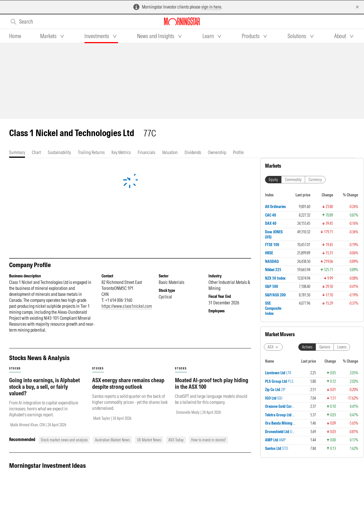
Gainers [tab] (324, 214)
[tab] (15, 36)
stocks (15, 368)
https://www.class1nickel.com (127, 306)
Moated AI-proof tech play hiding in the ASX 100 (211, 383)
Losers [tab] (341, 214)
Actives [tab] (307, 214)
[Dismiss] (357, 7)
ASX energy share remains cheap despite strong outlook (128, 383)
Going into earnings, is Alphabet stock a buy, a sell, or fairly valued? (44, 386)
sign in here (211, 7)
